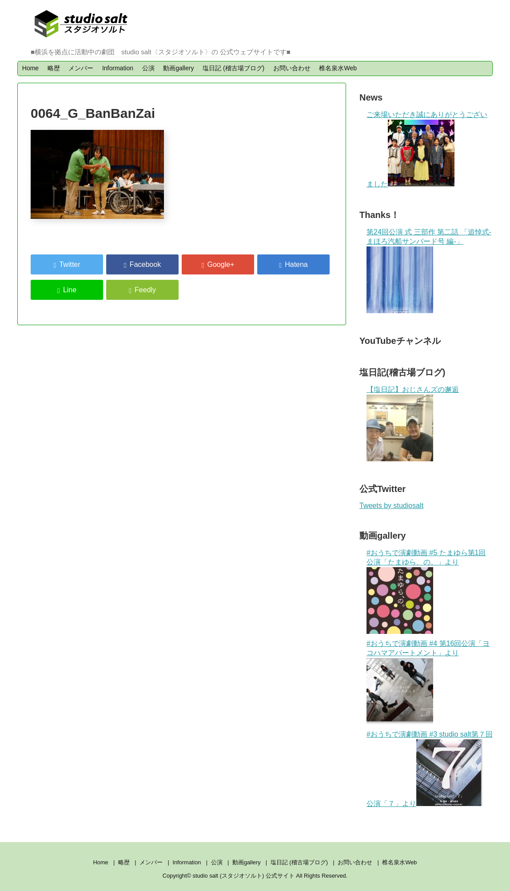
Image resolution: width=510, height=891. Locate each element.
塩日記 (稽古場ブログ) (233, 68)
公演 (148, 68)
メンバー (80, 68)
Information (117, 68)
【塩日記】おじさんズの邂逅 (413, 389)
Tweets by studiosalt (391, 505)
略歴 (54, 68)
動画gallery (178, 68)
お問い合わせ (292, 68)
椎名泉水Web (338, 68)
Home (30, 68)
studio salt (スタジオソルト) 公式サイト (244, 875)
